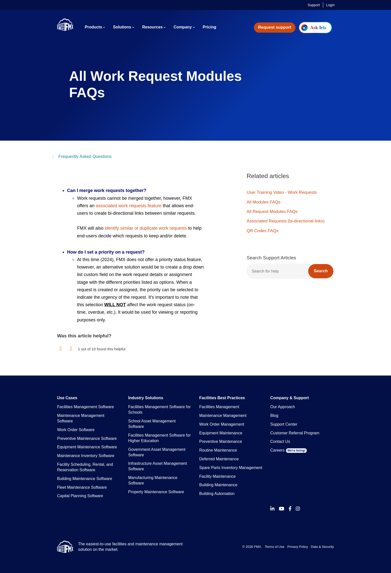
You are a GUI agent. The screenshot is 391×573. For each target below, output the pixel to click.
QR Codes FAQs (262, 230)
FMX (257, 547)
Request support (274, 27)
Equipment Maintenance (220, 433)
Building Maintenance (218, 485)
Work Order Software (76, 430)
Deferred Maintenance (219, 459)
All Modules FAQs (264, 202)
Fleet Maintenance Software (82, 487)
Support (314, 5)
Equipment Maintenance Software (87, 447)
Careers (288, 450)
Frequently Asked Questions (84, 156)
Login (330, 5)
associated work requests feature (129, 205)
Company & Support (289, 398)
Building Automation (216, 493)
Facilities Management (219, 407)
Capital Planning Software (80, 496)
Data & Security (322, 547)
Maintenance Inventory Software (85, 456)
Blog (274, 415)
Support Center (283, 424)
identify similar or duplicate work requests (146, 228)
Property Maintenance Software (156, 492)
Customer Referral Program (294, 433)
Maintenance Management (222, 415)
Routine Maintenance (218, 450)
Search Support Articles (271, 257)
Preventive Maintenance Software (87, 438)
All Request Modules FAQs (272, 211)
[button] (60, 348)
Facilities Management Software (85, 407)
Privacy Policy (297, 547)
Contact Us (280, 441)
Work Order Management (221, 424)
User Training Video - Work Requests (282, 192)
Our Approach (282, 407)
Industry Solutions (145, 398)
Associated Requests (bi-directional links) (286, 221)
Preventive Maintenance (220, 441)
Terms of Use (274, 547)
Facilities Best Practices (222, 398)
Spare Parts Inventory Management (230, 468)
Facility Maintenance (217, 476)
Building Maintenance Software (84, 479)
